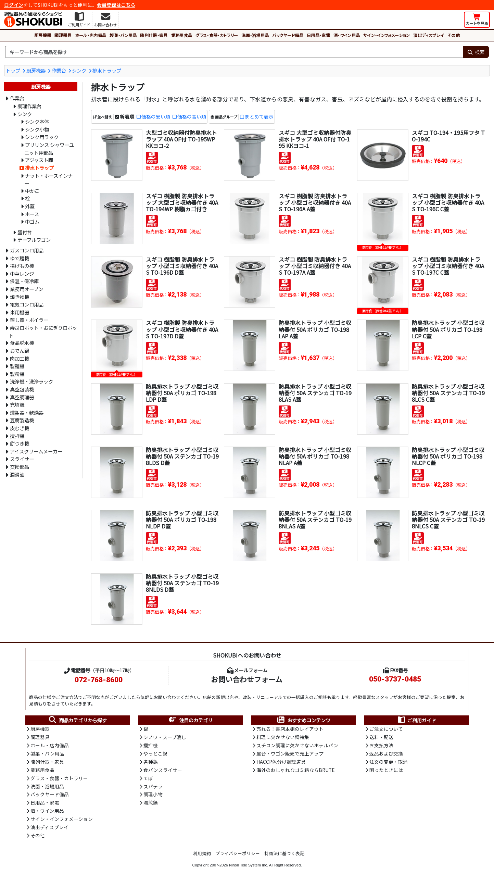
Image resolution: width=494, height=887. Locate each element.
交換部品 (19, 466)
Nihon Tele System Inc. (248, 867)
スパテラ (153, 787)
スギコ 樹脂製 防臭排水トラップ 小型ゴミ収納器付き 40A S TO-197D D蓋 (182, 329)
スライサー (22, 458)
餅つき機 (19, 443)
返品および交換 (386, 754)
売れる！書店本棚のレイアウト (290, 729)
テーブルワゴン (34, 239)
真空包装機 (22, 389)
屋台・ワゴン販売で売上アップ (290, 754)
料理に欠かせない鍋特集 (282, 737)
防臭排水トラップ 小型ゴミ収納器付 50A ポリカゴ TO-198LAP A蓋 (315, 329)
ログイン (13, 4)
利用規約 (202, 855)
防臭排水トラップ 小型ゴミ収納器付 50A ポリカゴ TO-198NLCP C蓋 (448, 456)
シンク (79, 70)
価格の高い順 (191, 116)
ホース (32, 213)
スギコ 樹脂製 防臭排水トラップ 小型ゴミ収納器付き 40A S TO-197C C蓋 (448, 265)
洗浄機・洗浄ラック (31, 381)
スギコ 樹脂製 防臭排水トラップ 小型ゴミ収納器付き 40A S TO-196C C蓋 (448, 202)
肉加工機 (19, 358)
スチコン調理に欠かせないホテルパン (297, 745)
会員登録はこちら (116, 4)
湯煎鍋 (150, 804)
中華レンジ (22, 273)
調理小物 (153, 795)
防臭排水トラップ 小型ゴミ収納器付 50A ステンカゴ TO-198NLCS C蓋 (448, 519)
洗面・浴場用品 (255, 35)
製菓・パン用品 (123, 35)
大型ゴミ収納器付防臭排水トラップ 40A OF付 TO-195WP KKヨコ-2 (181, 139)
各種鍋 (150, 762)
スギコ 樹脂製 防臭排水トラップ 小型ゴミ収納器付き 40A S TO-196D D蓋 (182, 265)
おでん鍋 (19, 350)
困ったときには (386, 770)
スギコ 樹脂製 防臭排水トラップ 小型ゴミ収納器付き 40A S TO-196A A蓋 (315, 202)
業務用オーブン (26, 288)
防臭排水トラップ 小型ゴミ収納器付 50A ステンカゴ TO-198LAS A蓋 (315, 392)
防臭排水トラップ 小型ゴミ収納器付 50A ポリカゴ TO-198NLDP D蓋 (182, 519)
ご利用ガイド (416, 720)
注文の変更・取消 (388, 762)
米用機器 (19, 312)
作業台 (59, 70)
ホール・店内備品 (90, 35)
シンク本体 (37, 121)
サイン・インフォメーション (386, 35)
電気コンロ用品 (26, 304)
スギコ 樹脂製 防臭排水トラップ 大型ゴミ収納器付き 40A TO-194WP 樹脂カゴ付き (182, 202)
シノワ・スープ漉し (164, 737)
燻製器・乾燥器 (26, 412)
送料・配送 (381, 737)
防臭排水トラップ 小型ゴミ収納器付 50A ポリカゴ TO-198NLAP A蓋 (315, 456)
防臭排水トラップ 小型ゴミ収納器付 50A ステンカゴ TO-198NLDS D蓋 (182, 583)
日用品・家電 (318, 35)
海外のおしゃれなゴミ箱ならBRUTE (295, 770)
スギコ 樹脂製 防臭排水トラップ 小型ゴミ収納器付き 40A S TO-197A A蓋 (315, 265)
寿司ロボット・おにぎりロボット (43, 331)
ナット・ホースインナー (48, 179)
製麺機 (17, 366)
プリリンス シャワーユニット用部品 (49, 148)
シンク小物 (37, 129)
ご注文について (386, 729)
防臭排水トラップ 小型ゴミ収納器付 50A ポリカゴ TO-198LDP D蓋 (182, 392)
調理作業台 (29, 106)
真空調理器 (22, 397)
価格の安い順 (155, 116)
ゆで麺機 (19, 258)
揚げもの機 (22, 265)
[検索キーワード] (234, 52)
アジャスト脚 (39, 159)
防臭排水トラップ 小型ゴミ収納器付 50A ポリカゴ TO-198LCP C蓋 (448, 329)
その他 (453, 35)
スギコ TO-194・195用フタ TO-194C (446, 135)
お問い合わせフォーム (246, 679)
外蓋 (30, 206)
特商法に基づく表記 (284, 855)
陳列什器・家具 (153, 35)
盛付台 (24, 232)
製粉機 (17, 373)
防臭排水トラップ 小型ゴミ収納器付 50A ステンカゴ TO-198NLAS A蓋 (315, 519)
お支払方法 (381, 745)
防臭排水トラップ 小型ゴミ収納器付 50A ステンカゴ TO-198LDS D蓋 (182, 456)
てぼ (148, 779)
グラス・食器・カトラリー (216, 35)
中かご (32, 190)
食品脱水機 (22, 342)
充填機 (17, 404)
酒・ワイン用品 (346, 35)
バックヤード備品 (287, 35)
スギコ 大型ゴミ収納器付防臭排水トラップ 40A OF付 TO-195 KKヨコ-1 (315, 139)
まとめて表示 (259, 116)
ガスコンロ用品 (26, 250)
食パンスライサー (162, 770)
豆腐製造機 (22, 420)
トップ (13, 70)
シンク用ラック (42, 136)
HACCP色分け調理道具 (281, 762)
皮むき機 (19, 428)
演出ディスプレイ (428, 35)
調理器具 (62, 35)
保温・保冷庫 (24, 281)
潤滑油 (17, 474)
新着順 (127, 116)
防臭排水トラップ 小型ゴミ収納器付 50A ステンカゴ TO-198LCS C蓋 (448, 392)
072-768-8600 (99, 680)
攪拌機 (17, 435)
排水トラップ (106, 70)
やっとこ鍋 (155, 754)
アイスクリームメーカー (36, 451)
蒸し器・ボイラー (29, 319)
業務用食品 (181, 35)
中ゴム (32, 221)
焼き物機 (19, 296)
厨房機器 (42, 35)
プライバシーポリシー (237, 855)
